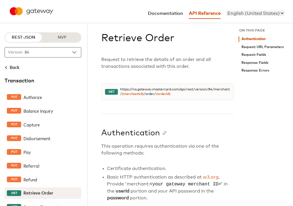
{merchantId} (133, 94)
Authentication (253, 39)
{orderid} (163, 94)
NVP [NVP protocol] (62, 37)
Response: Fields (254, 63)
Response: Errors (255, 70)
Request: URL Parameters (262, 47)
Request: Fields (253, 55)
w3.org (211, 177)
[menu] (255, 13)
